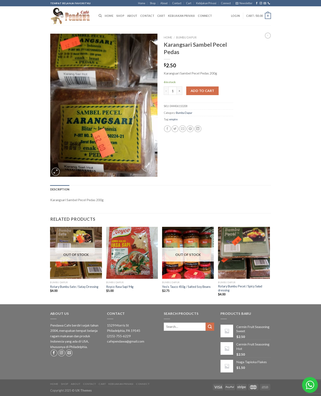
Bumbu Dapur (186, 37)
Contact (176, 3)
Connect (226, 3)
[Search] (100, 16)
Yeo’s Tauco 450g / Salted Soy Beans (186, 286)
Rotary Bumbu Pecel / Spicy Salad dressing (240, 288)
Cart (188, 3)
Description (60, 189)
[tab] (60, 189)
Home (141, 3)
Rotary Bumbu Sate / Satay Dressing (74, 286)
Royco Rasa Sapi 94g (119, 286)
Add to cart (202, 91)
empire (173, 119)
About (164, 3)
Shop (153, 3)
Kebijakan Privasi (206, 3)
